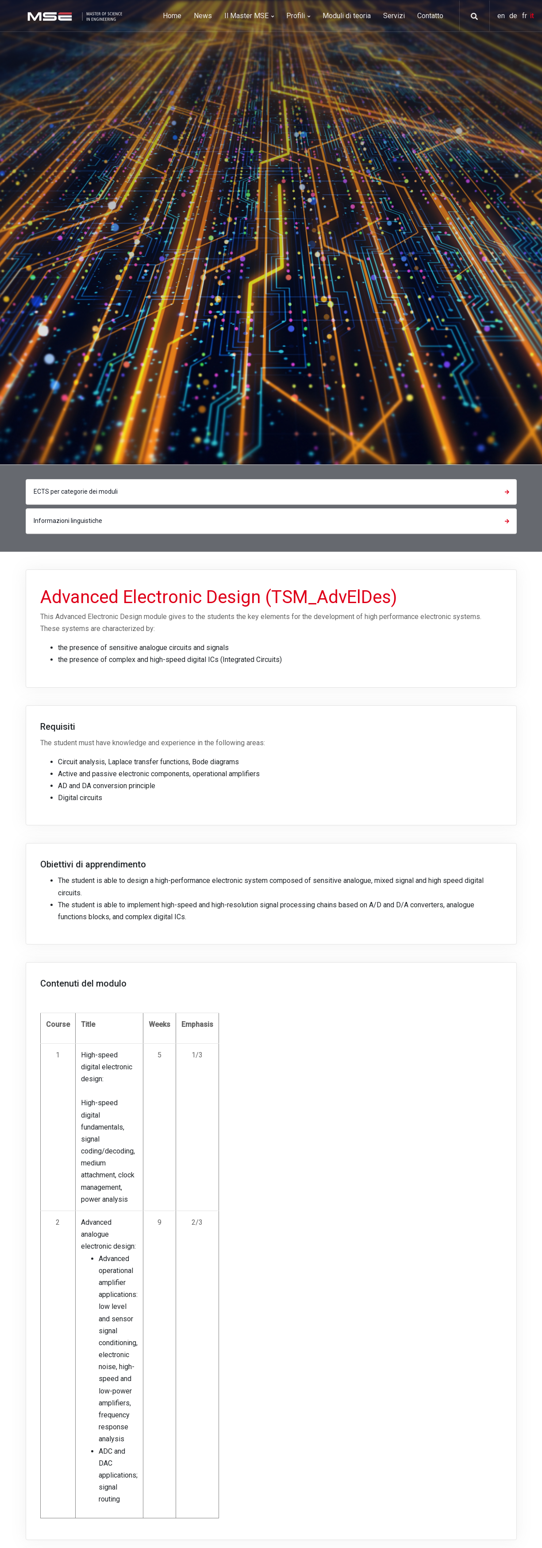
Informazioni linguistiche (272, 520)
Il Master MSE (249, 16)
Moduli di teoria (347, 16)
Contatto (430, 16)
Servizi (394, 16)
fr (525, 16)
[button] (471, 16)
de (514, 16)
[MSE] (74, 15)
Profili (298, 16)
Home (172, 16)
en (502, 16)
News (203, 16)
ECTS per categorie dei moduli (272, 491)
